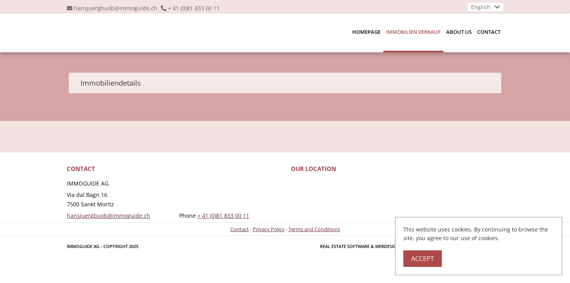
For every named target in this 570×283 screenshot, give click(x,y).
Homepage (366, 31)
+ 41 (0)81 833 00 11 (194, 8)
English (480, 7)
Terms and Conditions (314, 229)
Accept (422, 258)
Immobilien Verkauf (413, 31)
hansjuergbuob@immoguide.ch (115, 8)
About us (459, 31)
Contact (488, 31)
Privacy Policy (269, 229)
